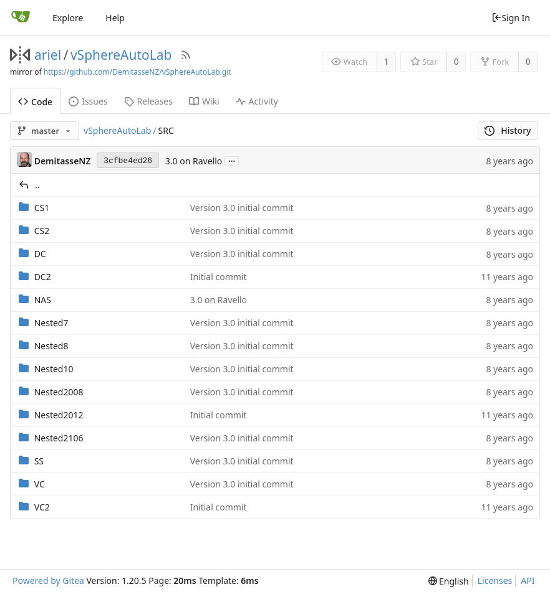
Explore (67, 18)
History (508, 130)
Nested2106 (59, 438)
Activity (257, 101)
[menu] (448, 581)
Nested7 (51, 323)
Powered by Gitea (48, 580)
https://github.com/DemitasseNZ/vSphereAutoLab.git (137, 72)
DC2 (42, 277)
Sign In (510, 18)
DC (40, 254)
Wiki (204, 101)
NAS (42, 300)
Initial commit (218, 277)
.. (37, 184)
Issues (88, 101)
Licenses (495, 580)
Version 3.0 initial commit (242, 208)
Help (115, 18)
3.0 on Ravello (193, 161)
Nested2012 (59, 415)
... (232, 160)
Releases (148, 101)
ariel (47, 55)
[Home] (20, 17)
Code (35, 102)
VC (39, 484)
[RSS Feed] (185, 54)
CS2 (42, 231)
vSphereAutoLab (120, 55)
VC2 (42, 507)
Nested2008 (59, 392)
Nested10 (54, 369)
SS (39, 461)
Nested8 (51, 346)
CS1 (42, 208)
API (527, 580)
